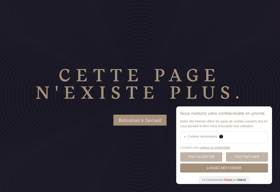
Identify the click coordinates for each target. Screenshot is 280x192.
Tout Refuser (246, 157)
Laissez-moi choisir (224, 168)
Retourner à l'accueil (140, 120)
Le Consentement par (224, 179)
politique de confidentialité (215, 147)
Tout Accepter (201, 157)
